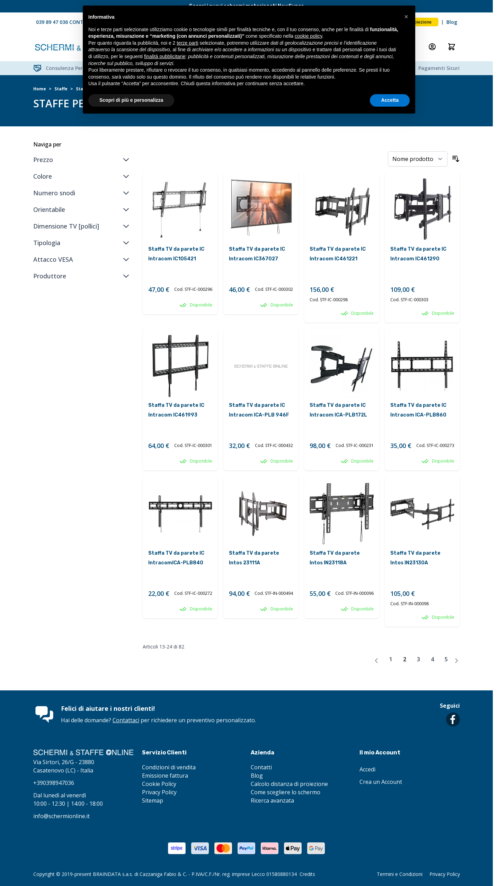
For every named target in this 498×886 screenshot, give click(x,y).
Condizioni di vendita (169, 767)
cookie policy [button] (308, 36)
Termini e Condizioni (400, 874)
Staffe (61, 89)
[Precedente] (376, 660)
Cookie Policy (159, 784)
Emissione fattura (165, 775)
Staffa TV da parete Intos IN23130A (415, 558)
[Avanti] (456, 660)
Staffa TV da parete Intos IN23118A (335, 558)
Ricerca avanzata (272, 800)
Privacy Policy (159, 792)
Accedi (367, 769)
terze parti (187, 43)
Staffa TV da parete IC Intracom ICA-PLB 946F (259, 410)
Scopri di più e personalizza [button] (131, 100)
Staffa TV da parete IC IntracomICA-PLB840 (176, 558)
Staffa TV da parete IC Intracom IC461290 (418, 254)
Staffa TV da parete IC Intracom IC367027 (257, 254)
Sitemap (152, 800)
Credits (307, 874)
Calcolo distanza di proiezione (289, 784)
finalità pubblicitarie (164, 56)
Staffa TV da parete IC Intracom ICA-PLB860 (418, 410)
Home (39, 89)
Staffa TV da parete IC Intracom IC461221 (338, 254)
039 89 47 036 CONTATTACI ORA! (75, 22)
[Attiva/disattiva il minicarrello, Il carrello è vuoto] (451, 47)
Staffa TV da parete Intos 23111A (254, 558)
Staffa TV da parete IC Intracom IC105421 (176, 254)
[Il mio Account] (432, 47)
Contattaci (126, 720)
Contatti (261, 767)
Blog (451, 22)
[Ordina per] (417, 159)
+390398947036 (53, 783)
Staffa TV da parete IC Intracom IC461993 (176, 410)
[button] (406, 16)
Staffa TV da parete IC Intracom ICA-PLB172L (338, 410)
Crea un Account (380, 782)
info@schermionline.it (61, 816)
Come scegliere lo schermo (285, 792)
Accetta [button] (390, 100)
